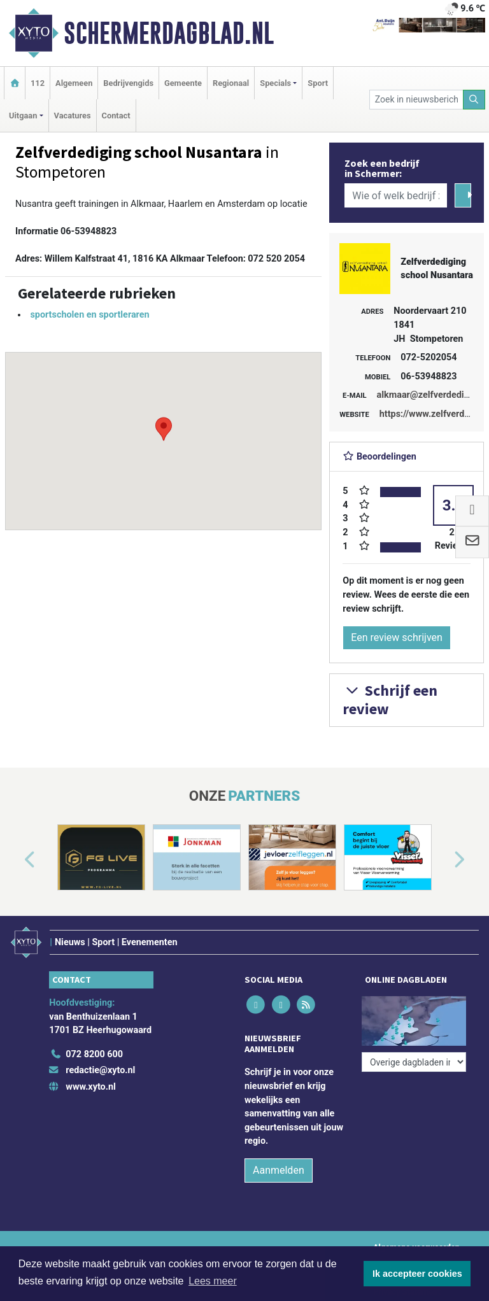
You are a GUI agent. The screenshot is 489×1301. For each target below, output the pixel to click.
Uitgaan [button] (23, 115)
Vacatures (72, 115)
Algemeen (73, 83)
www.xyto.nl (90, 1086)
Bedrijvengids (128, 83)
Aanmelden (278, 1170)
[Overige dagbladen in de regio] (414, 1062)
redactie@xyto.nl (100, 1070)
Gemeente (183, 83)
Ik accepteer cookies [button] (417, 1274)
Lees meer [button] (212, 1281)
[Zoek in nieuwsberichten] (416, 99)
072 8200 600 (94, 1054)
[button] (163, 429)
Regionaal (231, 83)
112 (38, 83)
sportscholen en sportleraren (89, 314)
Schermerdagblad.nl (169, 33)
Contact (116, 115)
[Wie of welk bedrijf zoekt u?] (395, 195)
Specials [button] (275, 83)
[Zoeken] (474, 99)
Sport (318, 83)
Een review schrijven (397, 637)
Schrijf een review (390, 699)
